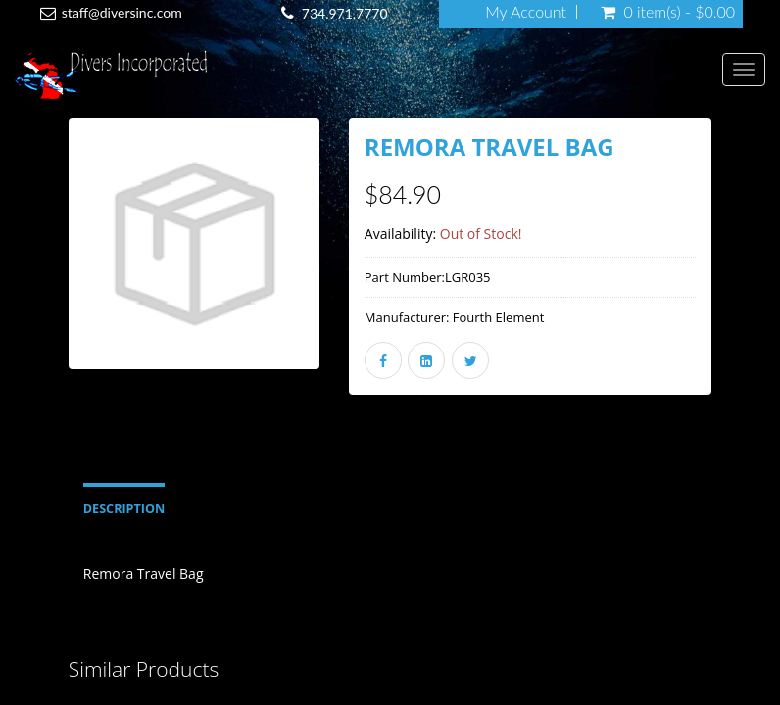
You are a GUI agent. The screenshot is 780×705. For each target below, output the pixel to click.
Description (124, 508)
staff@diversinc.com (122, 12)
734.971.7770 (345, 13)
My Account (525, 12)
